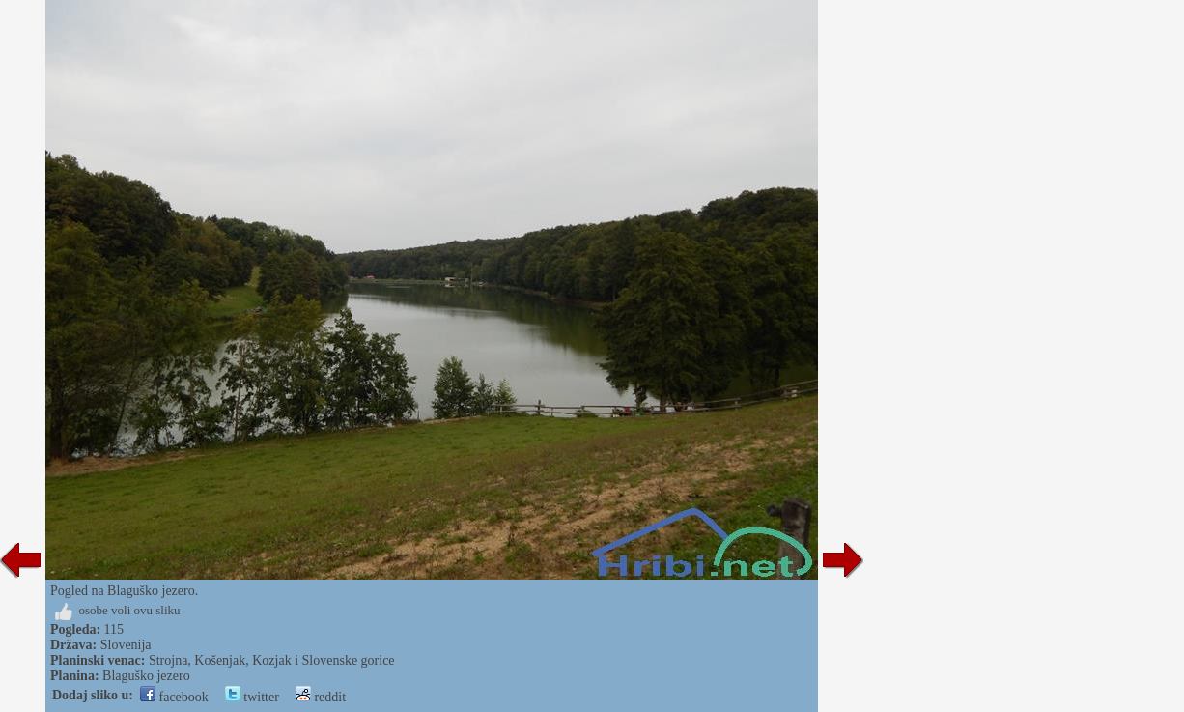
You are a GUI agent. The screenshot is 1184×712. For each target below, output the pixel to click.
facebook (174, 697)
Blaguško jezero (146, 676)
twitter (252, 697)
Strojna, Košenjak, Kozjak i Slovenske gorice (272, 660)
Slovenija (126, 645)
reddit (321, 697)
